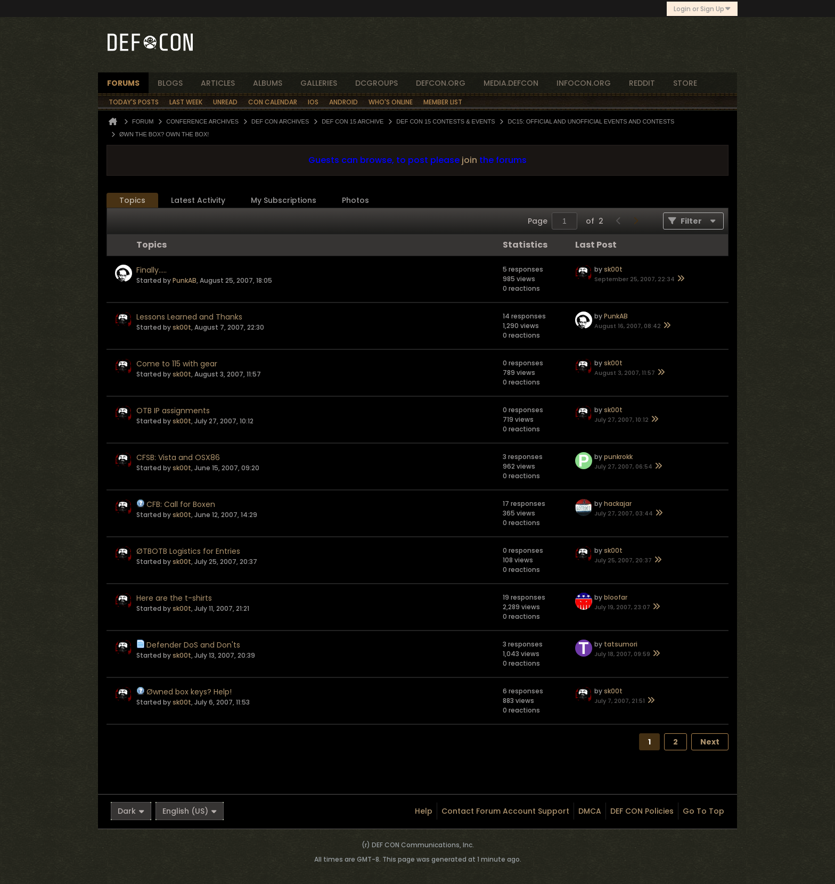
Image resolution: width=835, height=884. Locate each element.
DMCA (589, 811)
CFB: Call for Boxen (180, 504)
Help (423, 811)
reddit (642, 83)
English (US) (189, 811)
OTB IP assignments (173, 410)
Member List (442, 102)
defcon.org (440, 83)
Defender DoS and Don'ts (193, 645)
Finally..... (151, 270)
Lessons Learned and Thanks (189, 317)
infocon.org (583, 83)
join (469, 160)
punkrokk (618, 456)
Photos (355, 200)
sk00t (613, 269)
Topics (132, 200)
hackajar (618, 503)
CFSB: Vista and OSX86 (178, 457)
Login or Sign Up (702, 8)
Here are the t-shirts (174, 598)
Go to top (703, 811)
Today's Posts (134, 102)
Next (709, 741)
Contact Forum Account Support (505, 811)
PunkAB (185, 280)
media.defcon (511, 83)
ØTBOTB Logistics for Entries (188, 551)
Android (343, 102)
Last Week (185, 102)
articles (218, 83)
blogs (170, 83)
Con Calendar (272, 102)
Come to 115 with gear (176, 363)
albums (267, 83)
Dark (131, 811)
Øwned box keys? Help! (189, 691)
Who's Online (391, 102)
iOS (313, 102)
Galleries (318, 83)
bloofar (615, 597)
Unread (225, 102)
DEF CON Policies (642, 811)
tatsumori (620, 644)
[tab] (132, 200)
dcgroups (376, 83)
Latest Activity (198, 200)
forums (123, 83)
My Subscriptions (283, 200)
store (685, 83)
